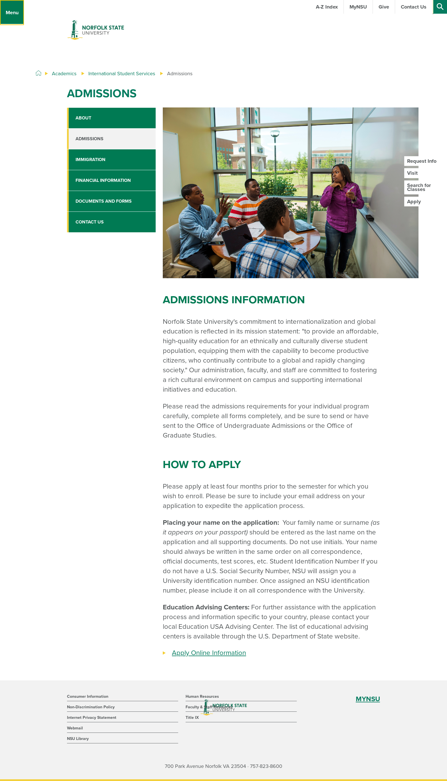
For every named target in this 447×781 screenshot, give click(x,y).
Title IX (192, 717)
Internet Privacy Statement (91, 717)
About (83, 118)
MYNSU (368, 699)
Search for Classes (419, 187)
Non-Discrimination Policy (91, 707)
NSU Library (78, 738)
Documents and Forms (104, 201)
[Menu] (12, 12)
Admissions (89, 139)
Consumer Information (87, 696)
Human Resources (202, 696)
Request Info (421, 161)
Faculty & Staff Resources (209, 707)
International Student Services (121, 73)
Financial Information (103, 180)
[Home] (38, 73)
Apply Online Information (209, 653)
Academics (64, 73)
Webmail (75, 728)
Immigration (90, 159)
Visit (412, 173)
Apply (414, 201)
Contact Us (90, 222)
